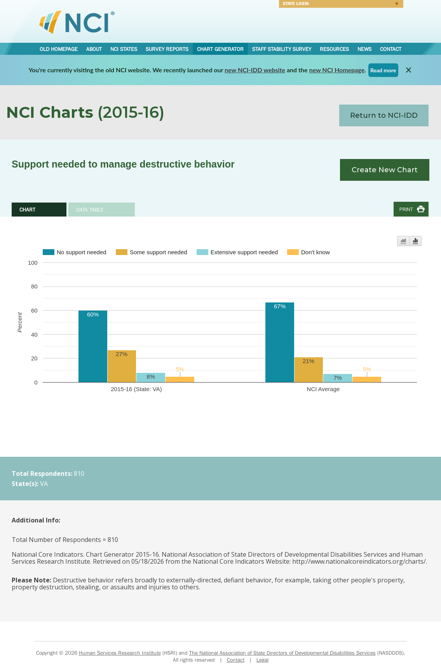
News (364, 49)
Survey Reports (167, 49)
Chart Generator (220, 49)
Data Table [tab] (90, 209)
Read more (383, 70)
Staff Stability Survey (281, 49)
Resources (334, 49)
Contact (390, 49)
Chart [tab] (27, 209)
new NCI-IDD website (255, 69)
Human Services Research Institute (120, 653)
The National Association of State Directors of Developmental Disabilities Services (282, 653)
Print (406, 209)
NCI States (123, 49)
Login (338, 5)
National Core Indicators (77, 22)
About (94, 49)
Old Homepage (59, 49)
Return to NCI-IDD (384, 115)
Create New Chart (385, 170)
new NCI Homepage (337, 69)
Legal (262, 660)
